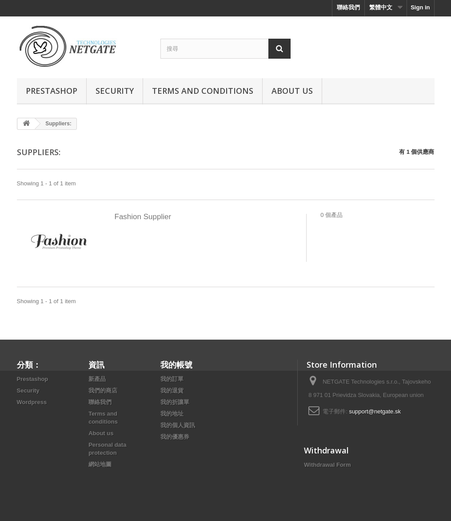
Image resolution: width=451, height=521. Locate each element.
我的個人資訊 (177, 425)
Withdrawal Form (327, 464)
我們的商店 (102, 390)
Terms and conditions (202, 90)
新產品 (97, 379)
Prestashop (51, 90)
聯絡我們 (348, 7)
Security (115, 90)
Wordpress (32, 402)
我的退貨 (172, 390)
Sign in (420, 7)
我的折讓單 (174, 402)
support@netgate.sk (375, 411)
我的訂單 (172, 379)
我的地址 (172, 413)
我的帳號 (176, 364)
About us (292, 90)
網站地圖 (100, 464)
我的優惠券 (174, 436)
